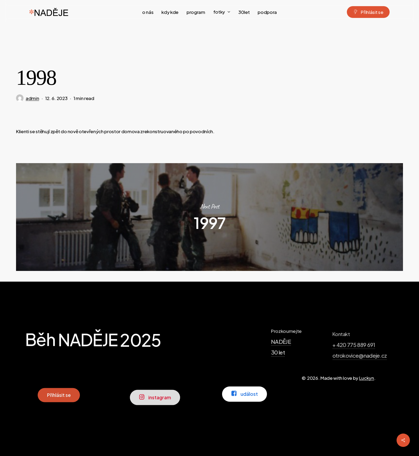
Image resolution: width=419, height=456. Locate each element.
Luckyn (366, 378)
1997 (209, 217)
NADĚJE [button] (281, 363)
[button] (59, 409)
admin (32, 98)
